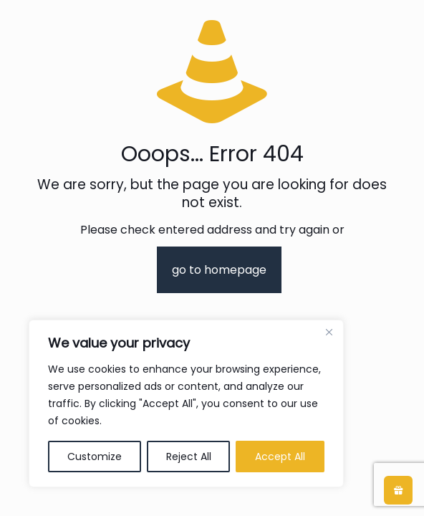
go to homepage (219, 270)
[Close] (328, 331)
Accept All (280, 456)
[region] (186, 403)
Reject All (188, 456)
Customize (94, 456)
